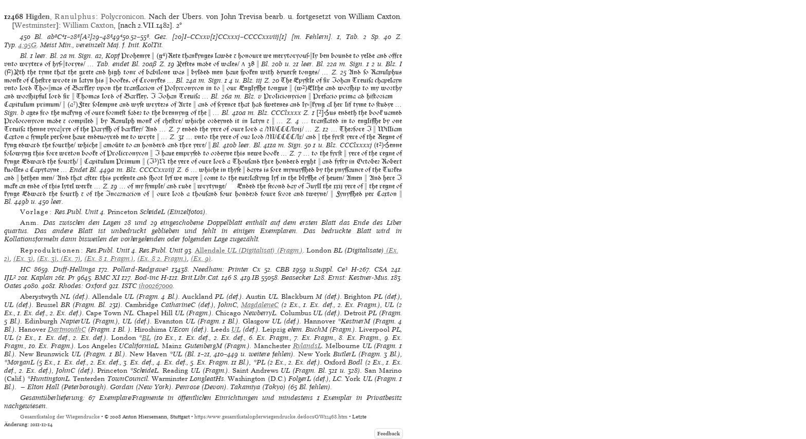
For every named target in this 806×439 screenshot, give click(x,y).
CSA (381, 269)
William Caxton (88, 25)
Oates (13, 285)
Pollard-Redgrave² (140, 269)
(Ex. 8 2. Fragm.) (162, 258)
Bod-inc (147, 277)
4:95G (27, 45)
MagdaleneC (260, 304)
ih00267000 (156, 285)
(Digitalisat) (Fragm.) (249, 250)
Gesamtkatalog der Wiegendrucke (60, 416)
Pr (71, 277)
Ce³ (342, 269)
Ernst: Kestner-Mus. (358, 277)
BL (146, 337)
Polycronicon (122, 16)
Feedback (388, 433)
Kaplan (42, 277)
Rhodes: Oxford (83, 285)
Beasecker (296, 277)
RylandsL (307, 345)
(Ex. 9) (201, 258)
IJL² (10, 277)
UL (236, 329)
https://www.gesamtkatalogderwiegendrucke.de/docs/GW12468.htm (270, 416)
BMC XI (107, 277)
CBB (282, 269)
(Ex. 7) (70, 258)
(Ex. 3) (23, 258)
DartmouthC (67, 329)
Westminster (35, 25)
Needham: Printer (221, 269)
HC (25, 269)
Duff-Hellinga (74, 269)
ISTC (129, 285)
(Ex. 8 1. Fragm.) (109, 258)
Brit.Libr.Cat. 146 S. (210, 277)
